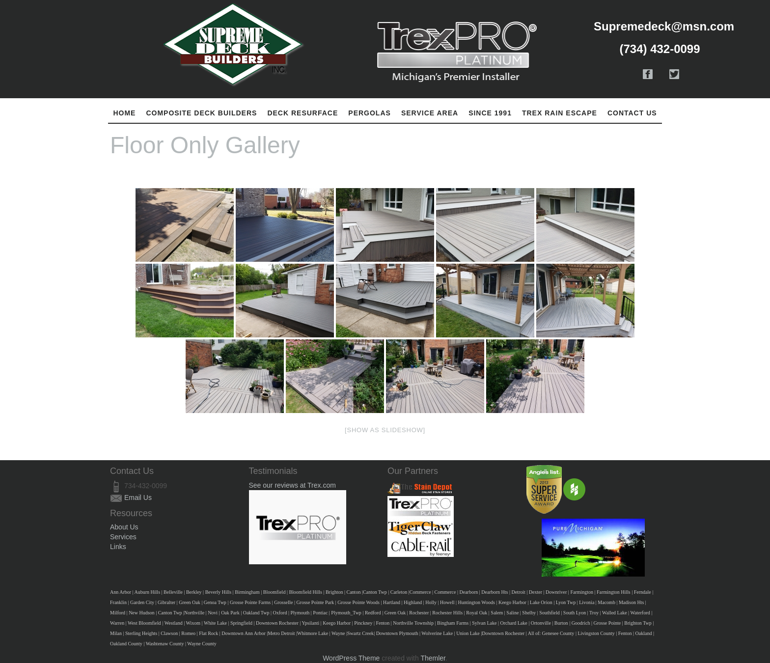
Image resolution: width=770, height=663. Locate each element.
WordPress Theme (351, 658)
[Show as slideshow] (385, 430)
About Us (124, 527)
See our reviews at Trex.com (292, 485)
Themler (432, 658)
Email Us (138, 497)
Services (123, 537)
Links (118, 547)
